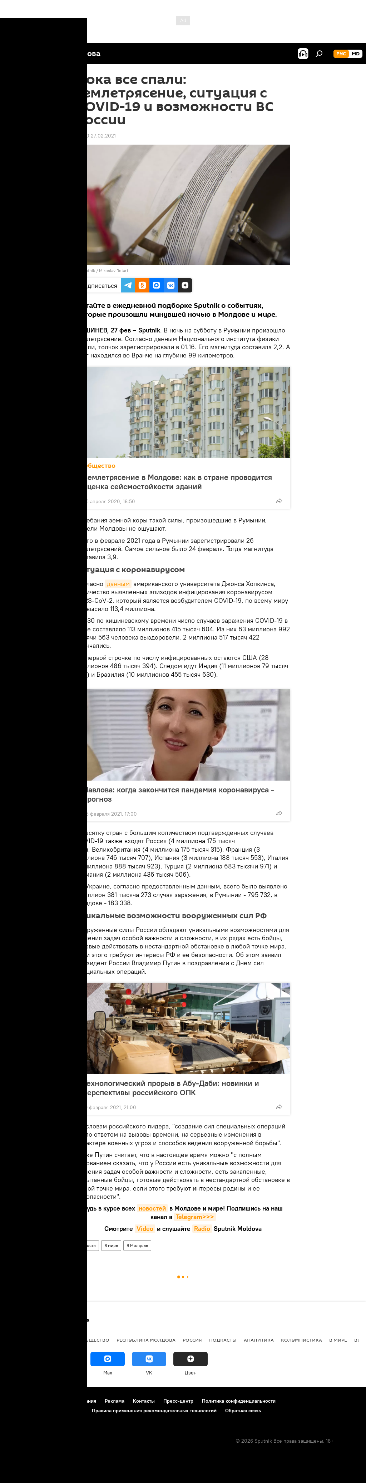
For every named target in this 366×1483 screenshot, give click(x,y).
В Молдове (137, 1245)
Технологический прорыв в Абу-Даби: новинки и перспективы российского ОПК (171, 1087)
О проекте (19, 1401)
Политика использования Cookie (45, 1410)
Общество (99, 465)
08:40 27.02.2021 (96, 135)
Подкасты (223, 1340)
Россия (192, 1340)
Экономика (58, 1340)
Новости (87, 1245)
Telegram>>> (195, 1217)
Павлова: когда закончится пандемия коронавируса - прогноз (178, 794)
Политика (21, 1340)
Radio (202, 1228)
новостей (152, 1208)
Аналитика (259, 1340)
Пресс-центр (178, 1401)
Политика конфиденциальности (239, 1401)
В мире (111, 1245)
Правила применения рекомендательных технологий (154, 1410)
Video (145, 1228)
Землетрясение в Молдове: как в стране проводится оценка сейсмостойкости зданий (177, 481)
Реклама (114, 1401)
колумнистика (301, 1340)
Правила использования (68, 1401)
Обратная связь (243, 1410)
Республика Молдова (146, 1340)
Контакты (144, 1401)
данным (118, 584)
